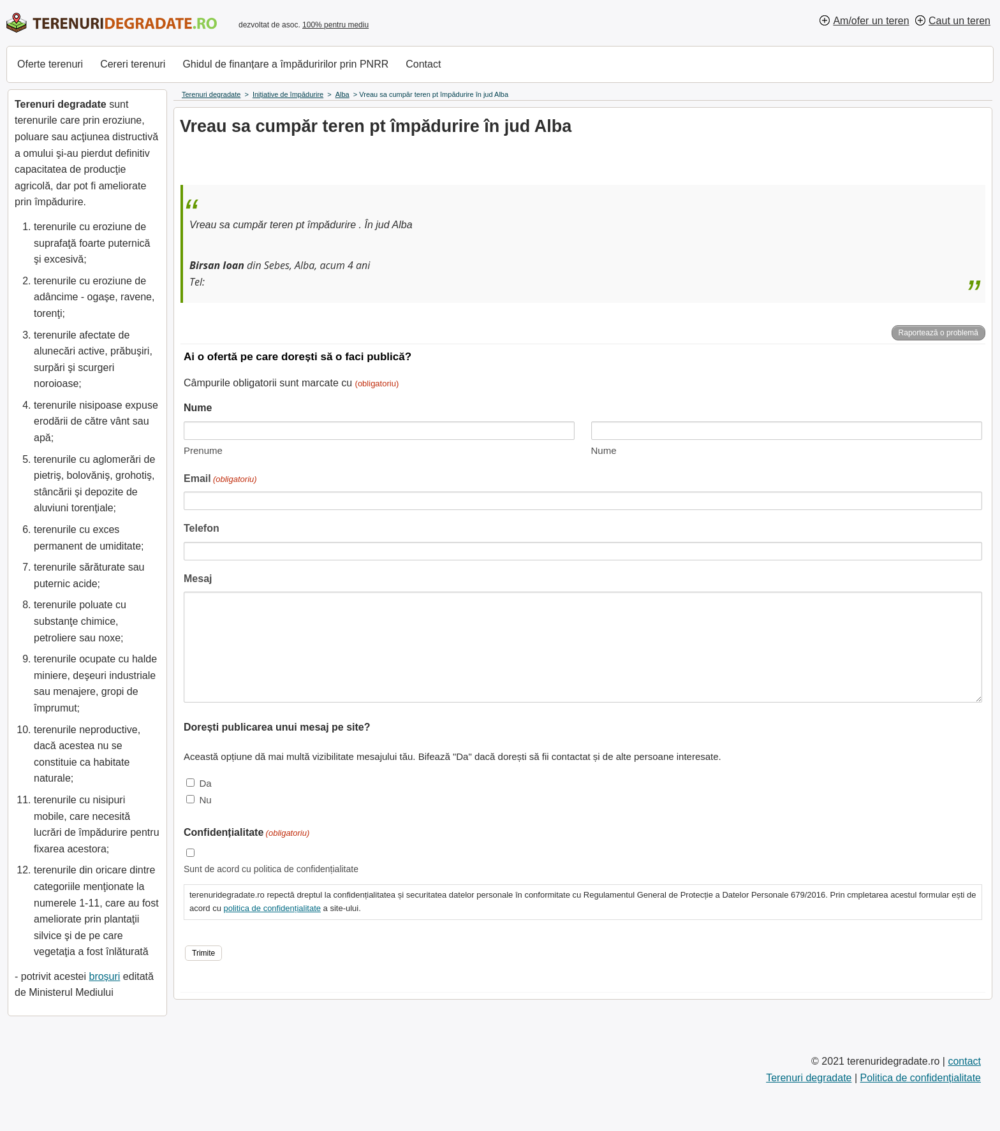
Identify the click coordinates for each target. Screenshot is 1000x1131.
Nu (205, 799)
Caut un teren (959, 20)
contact (964, 1061)
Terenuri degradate (808, 1077)
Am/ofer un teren (871, 20)
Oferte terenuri (50, 64)
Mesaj (198, 578)
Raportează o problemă (938, 332)
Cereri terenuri (132, 64)
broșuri (104, 976)
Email (220, 479)
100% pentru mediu (335, 24)
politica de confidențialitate (272, 908)
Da (205, 783)
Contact (423, 64)
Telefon (201, 528)
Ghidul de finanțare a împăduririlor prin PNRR (285, 64)
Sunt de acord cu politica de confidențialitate (271, 869)
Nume (604, 450)
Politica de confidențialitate (920, 1077)
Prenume (203, 450)
